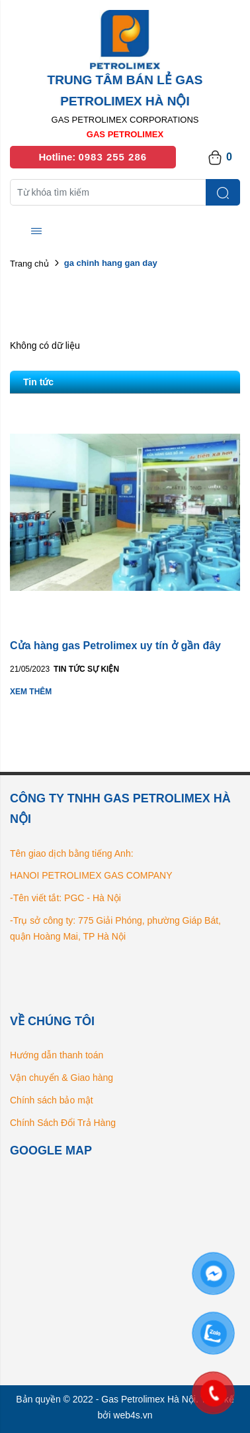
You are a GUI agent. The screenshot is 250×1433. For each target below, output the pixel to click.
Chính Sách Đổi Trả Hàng (63, 1122)
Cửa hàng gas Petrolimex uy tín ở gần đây (115, 645)
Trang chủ (29, 264)
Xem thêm (31, 691)
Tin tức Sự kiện (86, 669)
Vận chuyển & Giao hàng (61, 1077)
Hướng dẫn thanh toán (56, 1055)
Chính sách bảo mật (51, 1100)
